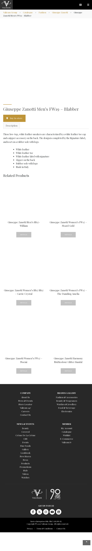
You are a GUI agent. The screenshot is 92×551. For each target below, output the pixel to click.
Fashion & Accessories (66, 397)
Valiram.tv (66, 442)
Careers (25, 411)
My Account (66, 428)
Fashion (42, 12)
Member (66, 424)
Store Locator (25, 404)
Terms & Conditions (45, 528)
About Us (25, 397)
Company (25, 393)
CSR (25, 438)
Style (25, 470)
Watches (25, 477)
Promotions (25, 467)
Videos (25, 474)
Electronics (66, 411)
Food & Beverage (66, 407)
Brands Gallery (66, 393)
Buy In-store (16, 118)
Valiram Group (10, 12)
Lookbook (25, 452)
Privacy (30, 528)
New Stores (25, 456)
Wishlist (66, 435)
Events (25, 442)
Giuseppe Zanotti (60, 12)
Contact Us (25, 414)
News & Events (25, 400)
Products (25, 463)
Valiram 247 (25, 407)
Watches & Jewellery (67, 404)
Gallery (25, 449)
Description (11, 125)
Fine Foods (25, 445)
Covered (25, 431)
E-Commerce (66, 438)
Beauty (25, 428)
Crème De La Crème (25, 435)
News (25, 460)
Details (23, 234)
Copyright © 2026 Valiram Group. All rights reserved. (48, 524)
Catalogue (28, 12)
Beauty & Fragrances (66, 400)
